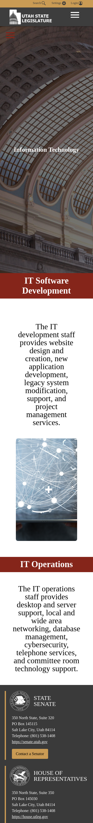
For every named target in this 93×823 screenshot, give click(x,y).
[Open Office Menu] (10, 35)
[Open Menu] (75, 15)
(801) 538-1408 (43, 736)
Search (39, 3)
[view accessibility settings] (59, 3)
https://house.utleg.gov (30, 817)
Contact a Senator (30, 754)
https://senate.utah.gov (30, 742)
